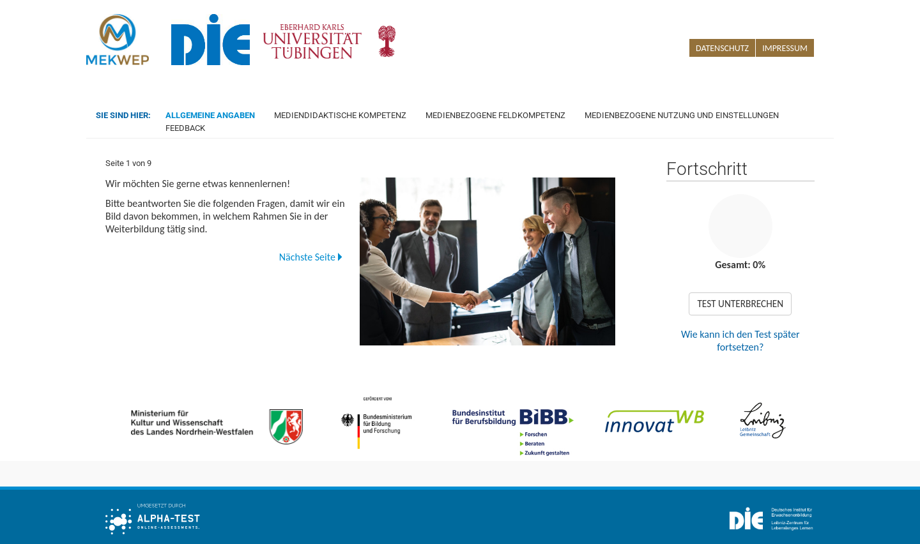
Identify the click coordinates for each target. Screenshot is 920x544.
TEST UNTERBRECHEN (740, 304)
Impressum (785, 48)
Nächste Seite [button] (310, 257)
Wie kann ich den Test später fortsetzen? (740, 340)
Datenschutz (722, 48)
